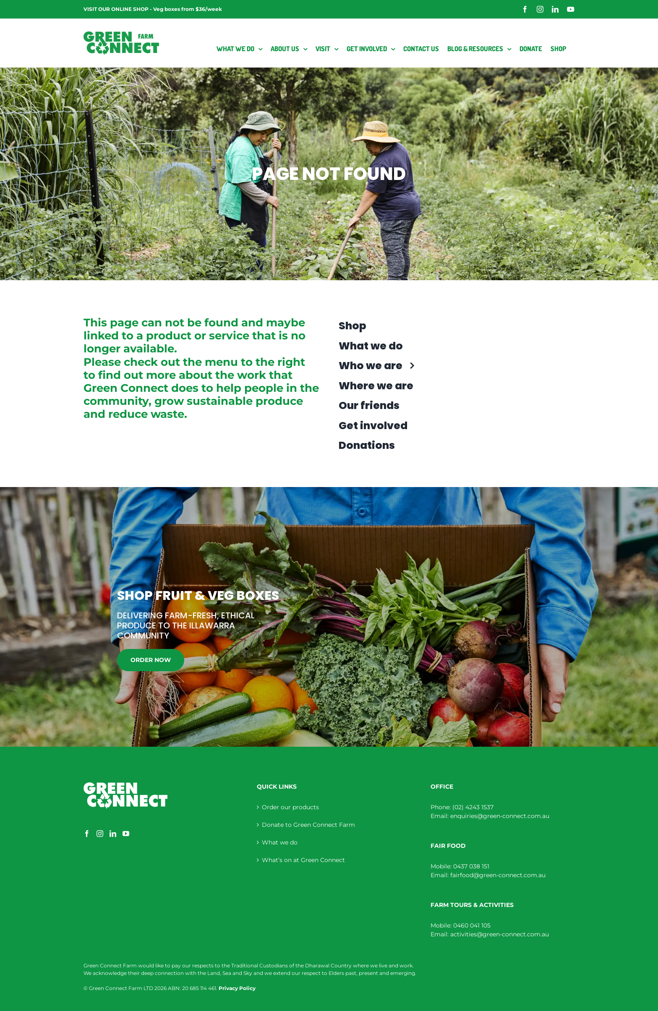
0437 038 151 (471, 866)
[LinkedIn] (113, 833)
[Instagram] (100, 833)
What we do (280, 842)
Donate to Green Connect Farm (308, 825)
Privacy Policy (237, 988)
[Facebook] (87, 833)
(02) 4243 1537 (473, 807)
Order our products (290, 807)
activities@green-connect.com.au (499, 934)
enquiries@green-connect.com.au (499, 816)
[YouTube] (126, 833)
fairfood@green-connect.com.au (498, 875)
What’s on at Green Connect (303, 860)
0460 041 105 (472, 925)
